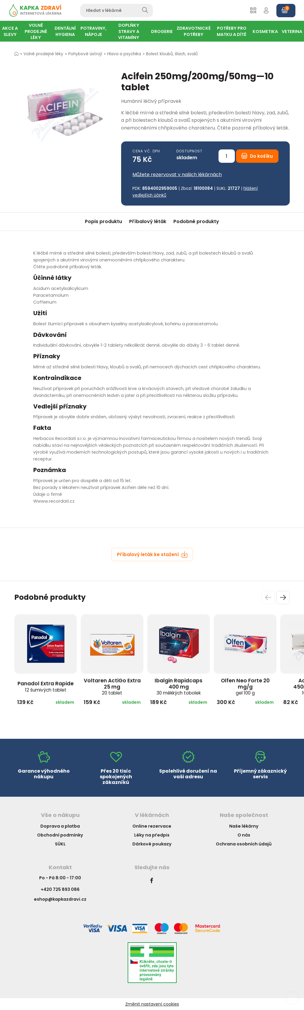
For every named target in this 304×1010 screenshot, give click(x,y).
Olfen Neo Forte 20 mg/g (245, 686)
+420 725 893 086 (60, 889)
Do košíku (257, 156)
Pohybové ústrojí (85, 54)
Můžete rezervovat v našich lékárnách (177, 174)
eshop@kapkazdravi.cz (60, 899)
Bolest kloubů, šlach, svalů (172, 54)
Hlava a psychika (124, 54)
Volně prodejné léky (43, 54)
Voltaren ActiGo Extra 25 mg (112, 686)
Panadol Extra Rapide (46, 686)
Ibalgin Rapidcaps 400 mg (178, 686)
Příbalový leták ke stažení (152, 554)
